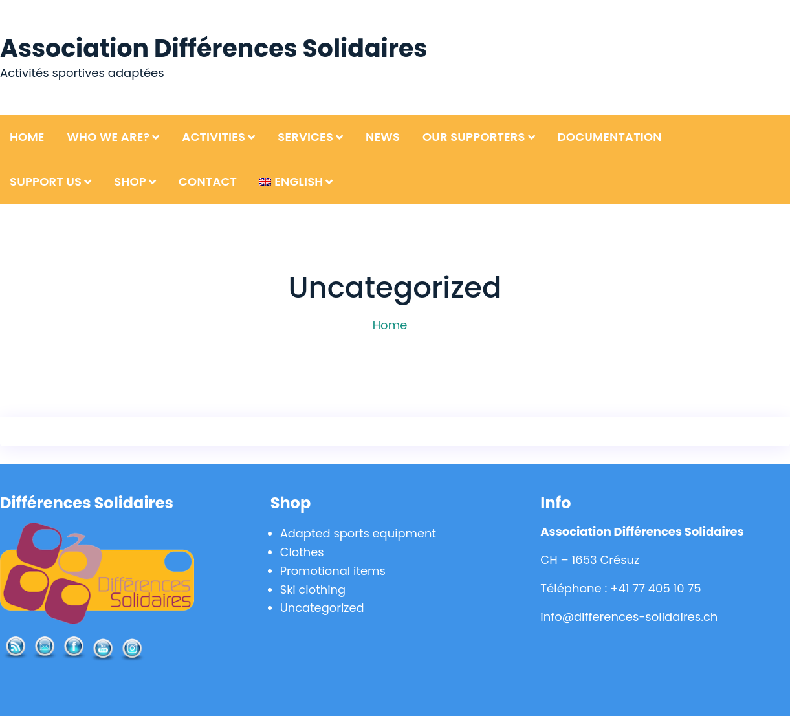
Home (27, 137)
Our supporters (473, 137)
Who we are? (108, 137)
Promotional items (333, 571)
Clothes (302, 552)
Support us (46, 181)
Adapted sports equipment (358, 533)
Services (305, 137)
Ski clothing (313, 589)
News (383, 137)
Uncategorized (322, 608)
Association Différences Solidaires (214, 48)
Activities (213, 137)
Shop (130, 181)
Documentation (610, 137)
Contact (208, 181)
